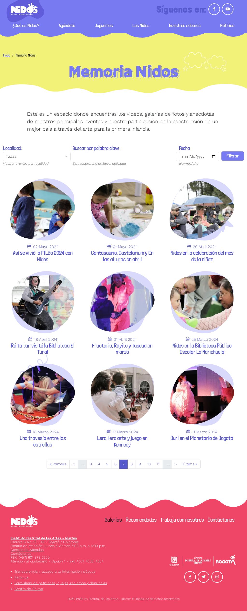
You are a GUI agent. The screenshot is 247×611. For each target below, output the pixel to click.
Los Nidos (141, 25)
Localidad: (12, 148)
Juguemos (104, 25)
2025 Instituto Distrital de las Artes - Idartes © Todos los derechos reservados (123, 599)
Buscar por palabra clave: (96, 148)
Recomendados (141, 520)
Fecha (183, 148)
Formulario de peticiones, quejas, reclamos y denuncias (60, 583)
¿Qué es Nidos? (26, 25)
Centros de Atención (27, 550)
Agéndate (67, 25)
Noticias (227, 25)
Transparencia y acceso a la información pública (55, 571)
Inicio (6, 55)
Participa (21, 577)
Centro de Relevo (28, 589)
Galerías (113, 520)
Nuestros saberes (185, 25)
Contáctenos (21, 553)
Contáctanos (221, 520)
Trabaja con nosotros (182, 520)
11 (160, 463)
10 (150, 463)
